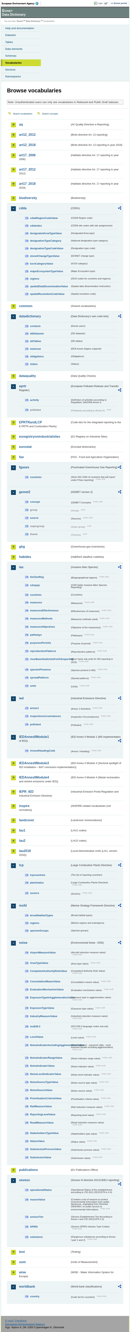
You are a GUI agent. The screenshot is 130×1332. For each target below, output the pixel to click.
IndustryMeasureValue (43, 1016)
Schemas (10, 55)
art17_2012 (27, 169)
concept (35, 501)
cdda (22, 208)
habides (25, 557)
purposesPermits (40, 642)
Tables (9, 42)
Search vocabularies (22, 113)
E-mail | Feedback (16, 1320)
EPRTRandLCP (30, 422)
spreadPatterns (39, 677)
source (34, 517)
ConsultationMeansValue (45, 981)
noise (23, 942)
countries (36, 477)
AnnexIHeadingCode (42, 750)
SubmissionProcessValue (45, 1149)
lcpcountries (37, 874)
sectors (34, 893)
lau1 (22, 830)
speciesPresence (40, 669)
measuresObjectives (42, 626)
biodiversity (28, 198)
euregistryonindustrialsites (39, 436)
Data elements (13, 48)
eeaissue (35, 348)
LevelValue (36, 1036)
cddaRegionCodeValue (44, 218)
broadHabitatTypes (41, 915)
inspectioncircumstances (45, 716)
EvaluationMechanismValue (47, 989)
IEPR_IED (26, 791)
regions (34, 278)
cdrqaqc (35, 585)
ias (21, 567)
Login (100, 3)
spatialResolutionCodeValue (47, 293)
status (34, 364)
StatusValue (37, 1141)
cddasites (36, 225)
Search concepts (50, 113)
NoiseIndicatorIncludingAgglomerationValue (50, 1045)
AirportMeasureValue (43, 952)
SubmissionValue (40, 1157)
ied (21, 698)
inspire (24, 806)
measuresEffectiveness (44, 610)
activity (34, 399)
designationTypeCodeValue (46, 248)
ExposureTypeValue (42, 1007)
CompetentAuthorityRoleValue (48, 970)
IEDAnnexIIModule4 (34, 777)
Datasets (10, 35)
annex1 (34, 708)
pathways (36, 634)
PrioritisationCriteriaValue (45, 1098)
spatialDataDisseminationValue (49, 286)
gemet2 (24, 492)
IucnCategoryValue (41, 263)
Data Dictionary (33, 21)
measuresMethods (41, 618)
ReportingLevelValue (42, 1114)
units (33, 685)
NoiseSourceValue (41, 1090)
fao (21, 457)
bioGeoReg (37, 576)
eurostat (25, 446)
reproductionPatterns (43, 651)
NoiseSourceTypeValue (44, 1082)
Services (10, 69)
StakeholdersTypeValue (44, 1133)
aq (21, 124)
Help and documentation (19, 28)
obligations (37, 356)
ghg (22, 546)
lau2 (22, 840)
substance (36, 1236)
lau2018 (25, 851)
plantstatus (37, 882)
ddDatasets (37, 333)
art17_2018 (27, 183)
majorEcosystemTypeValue (46, 271)
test (22, 1251)
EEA (21, 3)
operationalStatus (41, 1189)
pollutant (35, 724)
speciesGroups (39, 930)
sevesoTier (36, 1216)
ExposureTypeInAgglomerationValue (50, 997)
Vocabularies (13, 62)
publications (28, 1170)
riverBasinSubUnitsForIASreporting (50, 659)
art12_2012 (27, 134)
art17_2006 (27, 155)
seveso (24, 1180)
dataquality (27, 376)
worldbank (27, 1286)
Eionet (20, 21)
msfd (23, 905)
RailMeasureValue (41, 1106)
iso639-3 (35, 1026)
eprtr (22, 386)
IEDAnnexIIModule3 (34, 763)
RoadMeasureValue (41, 1122)
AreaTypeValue (39, 962)
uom (22, 1262)
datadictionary (30, 316)
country (34, 1296)
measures (36, 602)
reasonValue (37, 1199)
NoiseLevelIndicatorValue (45, 1074)
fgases (24, 467)
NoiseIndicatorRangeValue (46, 1057)
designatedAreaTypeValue (46, 233)
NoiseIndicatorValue (42, 1065)
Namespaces (13, 76)
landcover (26, 820)
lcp (21, 865)
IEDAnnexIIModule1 (34, 737)
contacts (35, 326)
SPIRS (34, 1226)
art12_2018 (27, 145)
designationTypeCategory (45, 240)
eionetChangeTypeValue (44, 255)
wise (22, 1272)
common (25, 306)
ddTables (35, 341)
